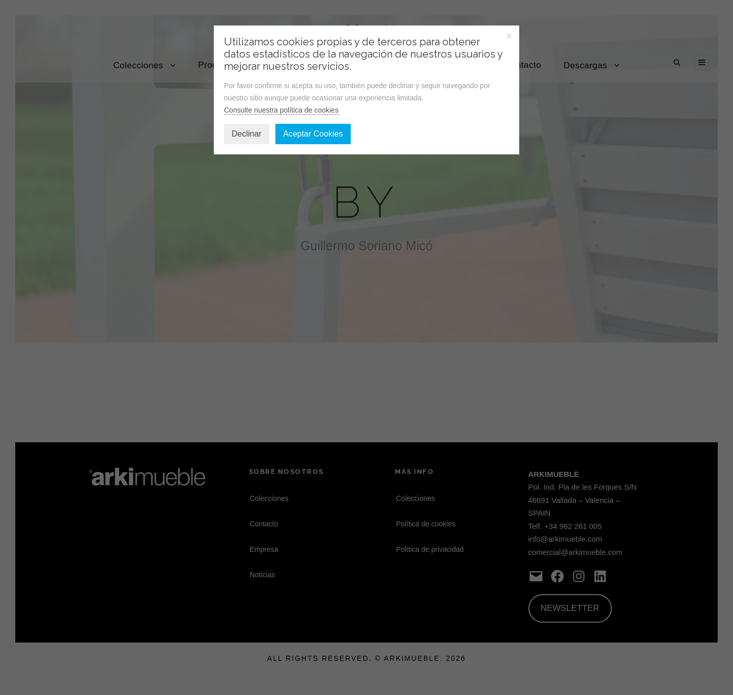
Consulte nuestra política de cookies (281, 110)
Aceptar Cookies (313, 133)
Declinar (247, 133)
